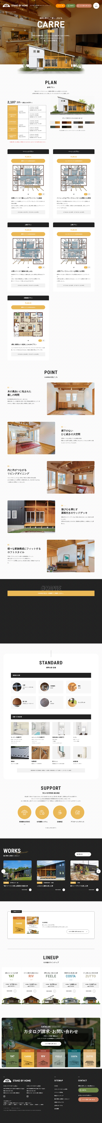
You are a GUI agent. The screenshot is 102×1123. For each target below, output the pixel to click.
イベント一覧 (60, 5)
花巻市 (15, 1104)
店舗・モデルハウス (59, 1102)
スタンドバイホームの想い (61, 1089)
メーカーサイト (6, 1108)
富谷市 (36, 1104)
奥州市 (10, 1104)
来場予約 (72, 5)
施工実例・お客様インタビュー (62, 1099)
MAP (23, 1088)
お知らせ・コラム (58, 1105)
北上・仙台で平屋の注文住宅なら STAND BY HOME (14, 1110)
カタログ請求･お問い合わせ (85, 5)
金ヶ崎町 (26, 1104)
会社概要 (56, 1108)
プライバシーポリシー (15, 1108)
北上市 (4, 1104)
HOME (56, 1086)
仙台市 (31, 1104)
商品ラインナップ (58, 1095)
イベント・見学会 (58, 1092)
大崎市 (41, 1104)
